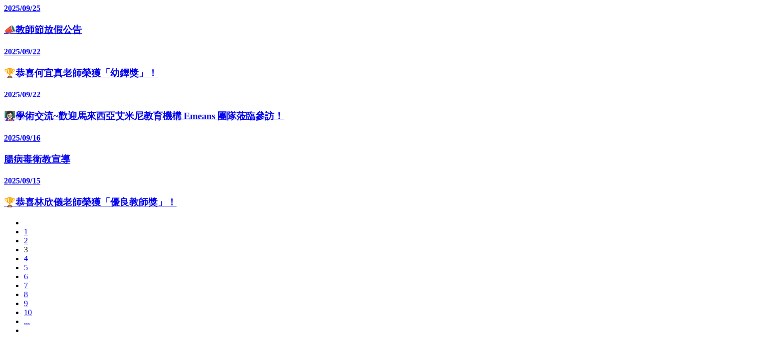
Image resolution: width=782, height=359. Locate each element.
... (27, 321)
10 (28, 312)
